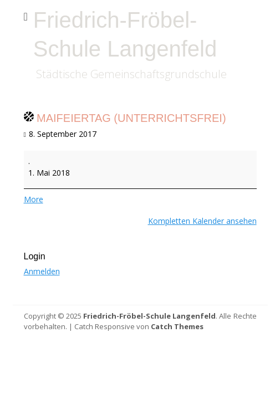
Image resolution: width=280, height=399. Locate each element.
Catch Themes (177, 326)
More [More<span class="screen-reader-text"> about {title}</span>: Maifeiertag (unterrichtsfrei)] (33, 199)
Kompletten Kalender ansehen (202, 221)
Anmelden (42, 271)
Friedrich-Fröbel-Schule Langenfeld (149, 316)
